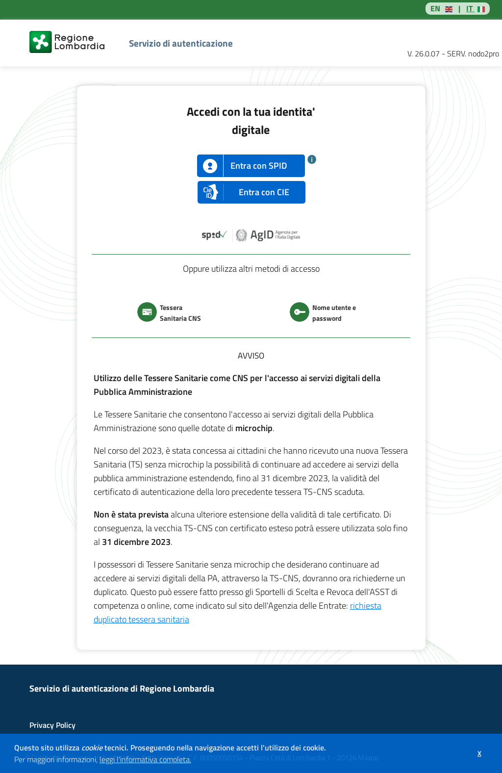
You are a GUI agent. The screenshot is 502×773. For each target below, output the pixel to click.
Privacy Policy (52, 725)
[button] (194, 760)
